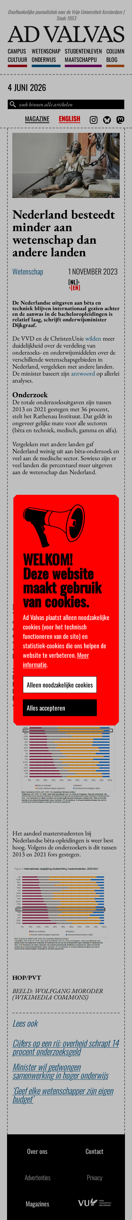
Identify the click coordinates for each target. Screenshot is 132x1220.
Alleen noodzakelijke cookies (60, 684)
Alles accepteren (46, 707)
